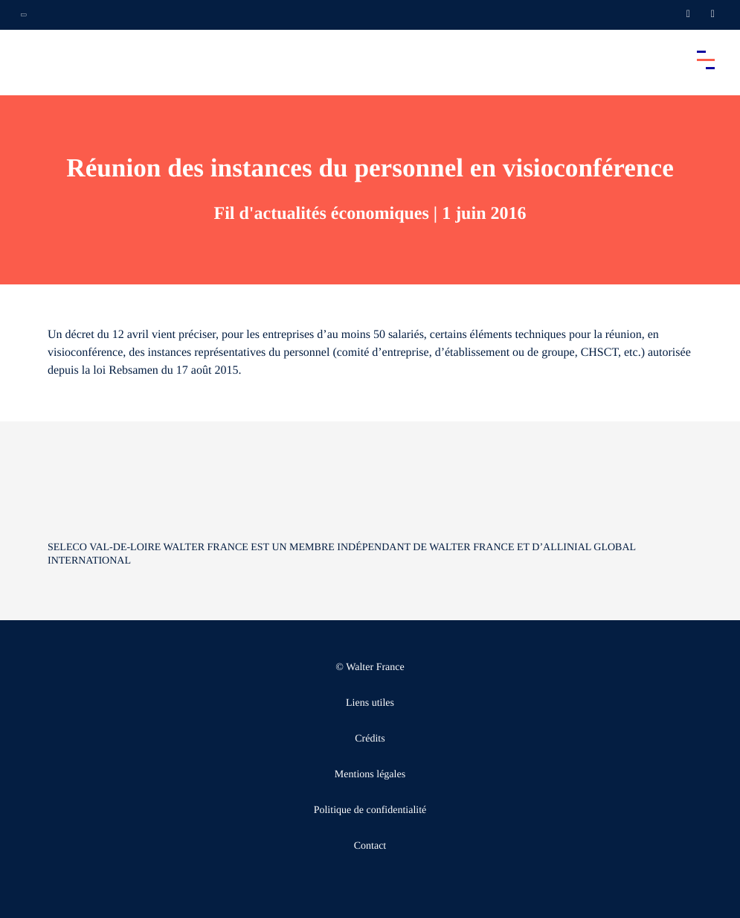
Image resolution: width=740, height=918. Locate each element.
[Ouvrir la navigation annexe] (24, 15)
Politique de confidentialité (370, 810)
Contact (370, 846)
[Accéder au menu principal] (705, 59)
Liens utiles (370, 703)
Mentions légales (370, 774)
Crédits (370, 739)
